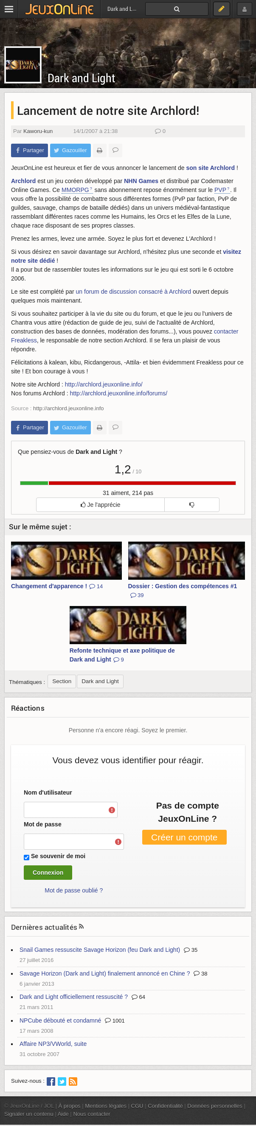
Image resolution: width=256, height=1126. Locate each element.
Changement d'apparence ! (57, 586)
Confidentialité (165, 1106)
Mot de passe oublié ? (74, 890)
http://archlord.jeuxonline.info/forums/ (119, 393)
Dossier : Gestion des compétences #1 (182, 590)
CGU (137, 1106)
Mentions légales (106, 1106)
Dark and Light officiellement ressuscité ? (74, 996)
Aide (63, 1114)
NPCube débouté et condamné (60, 1020)
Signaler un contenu (28, 1114)
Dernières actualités (44, 927)
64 (138, 997)
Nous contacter (91, 1114)
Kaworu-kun (38, 131)
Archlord (23, 181)
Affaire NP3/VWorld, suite (53, 1043)
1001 (115, 1021)
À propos (70, 1106)
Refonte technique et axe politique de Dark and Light (122, 655)
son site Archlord (210, 167)
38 (200, 973)
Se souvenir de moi (58, 856)
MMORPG (75, 189)
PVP (220, 189)
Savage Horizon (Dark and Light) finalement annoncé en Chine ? (105, 973)
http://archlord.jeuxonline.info (68, 408)
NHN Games (141, 181)
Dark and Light (81, 78)
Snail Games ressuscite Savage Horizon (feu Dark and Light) (100, 949)
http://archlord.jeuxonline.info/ (104, 384)
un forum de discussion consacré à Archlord (133, 291)
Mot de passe (43, 824)
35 (190, 950)
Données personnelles (214, 1106)
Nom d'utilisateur (48, 792)
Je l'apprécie (101, 504)
